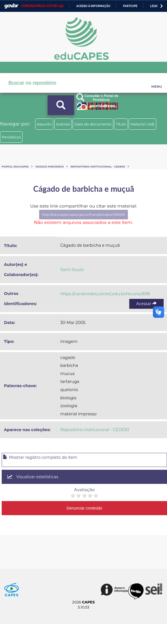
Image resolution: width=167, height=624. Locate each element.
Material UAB (142, 124)
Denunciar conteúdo (84, 508)
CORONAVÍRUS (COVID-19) (42, 6)
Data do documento (93, 124)
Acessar (146, 303)
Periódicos (11, 137)
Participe (130, 6)
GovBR (11, 6)
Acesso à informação (93, 6)
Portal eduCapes (15, 166)
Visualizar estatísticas (32, 476)
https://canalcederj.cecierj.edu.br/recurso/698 (105, 293)
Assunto (44, 124)
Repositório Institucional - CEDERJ (98, 166)
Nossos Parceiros (49, 166)
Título (121, 124)
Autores (63, 124)
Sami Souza (72, 269)
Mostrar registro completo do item (40, 457)
